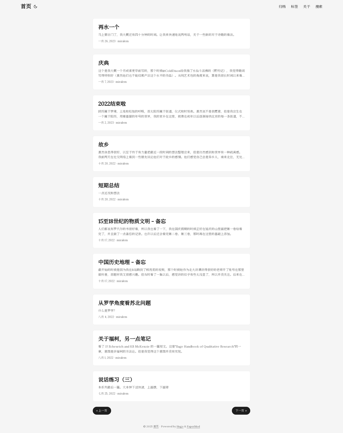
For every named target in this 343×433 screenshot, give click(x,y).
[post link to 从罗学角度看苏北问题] (171, 309)
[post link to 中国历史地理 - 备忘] (171, 271)
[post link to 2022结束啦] (171, 112)
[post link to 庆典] (171, 72)
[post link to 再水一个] (171, 34)
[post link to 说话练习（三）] (171, 386)
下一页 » (241, 410)
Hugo (180, 426)
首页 (26, 6)
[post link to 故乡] (171, 153)
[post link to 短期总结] (171, 192)
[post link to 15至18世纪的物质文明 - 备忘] (171, 230)
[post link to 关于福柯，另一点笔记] (171, 347)
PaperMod (193, 426)
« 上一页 (102, 410)
